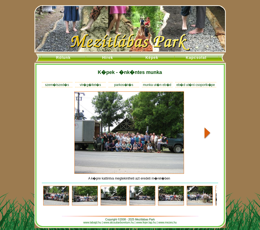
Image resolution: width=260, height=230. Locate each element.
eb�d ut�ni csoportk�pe (195, 85)
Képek (151, 57)
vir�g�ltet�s (90, 85)
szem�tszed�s (57, 85)
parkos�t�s (123, 85)
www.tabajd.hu (92, 222)
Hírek (107, 57)
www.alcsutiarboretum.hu (118, 222)
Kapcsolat (196, 57)
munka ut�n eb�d (157, 85)
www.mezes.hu (167, 222)
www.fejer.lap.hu (146, 222)
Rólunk (63, 57)
